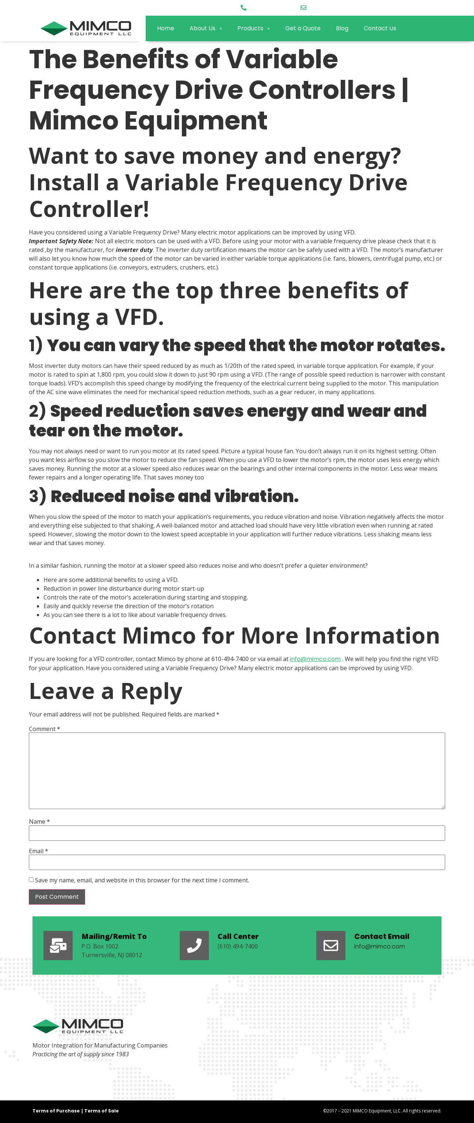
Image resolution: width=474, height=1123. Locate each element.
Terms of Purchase (56, 1111)
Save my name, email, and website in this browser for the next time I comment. (142, 880)
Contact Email (381, 961)
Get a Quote (303, 28)
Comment (44, 729)
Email (38, 851)
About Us (206, 28)
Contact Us (380, 28)
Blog (342, 28)
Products (253, 28)
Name (39, 821)
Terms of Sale (101, 1111)
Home (165, 28)
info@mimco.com (315, 659)
